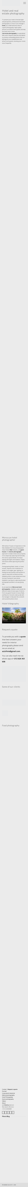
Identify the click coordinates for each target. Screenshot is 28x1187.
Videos (4, 1101)
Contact (4, 1089)
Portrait (4, 1091)
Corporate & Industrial (8, 1093)
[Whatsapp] (13, 1112)
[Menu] (24, 3)
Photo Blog (6, 1116)
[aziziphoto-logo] (11, 3)
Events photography (8, 1099)
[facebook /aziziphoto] (6, 1112)
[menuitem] (24, 3)
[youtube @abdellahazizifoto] (8, 1112)
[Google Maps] (10, 1112)
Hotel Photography (7, 1097)
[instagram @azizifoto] (3, 1112)
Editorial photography (8, 1095)
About (4, 1103)
